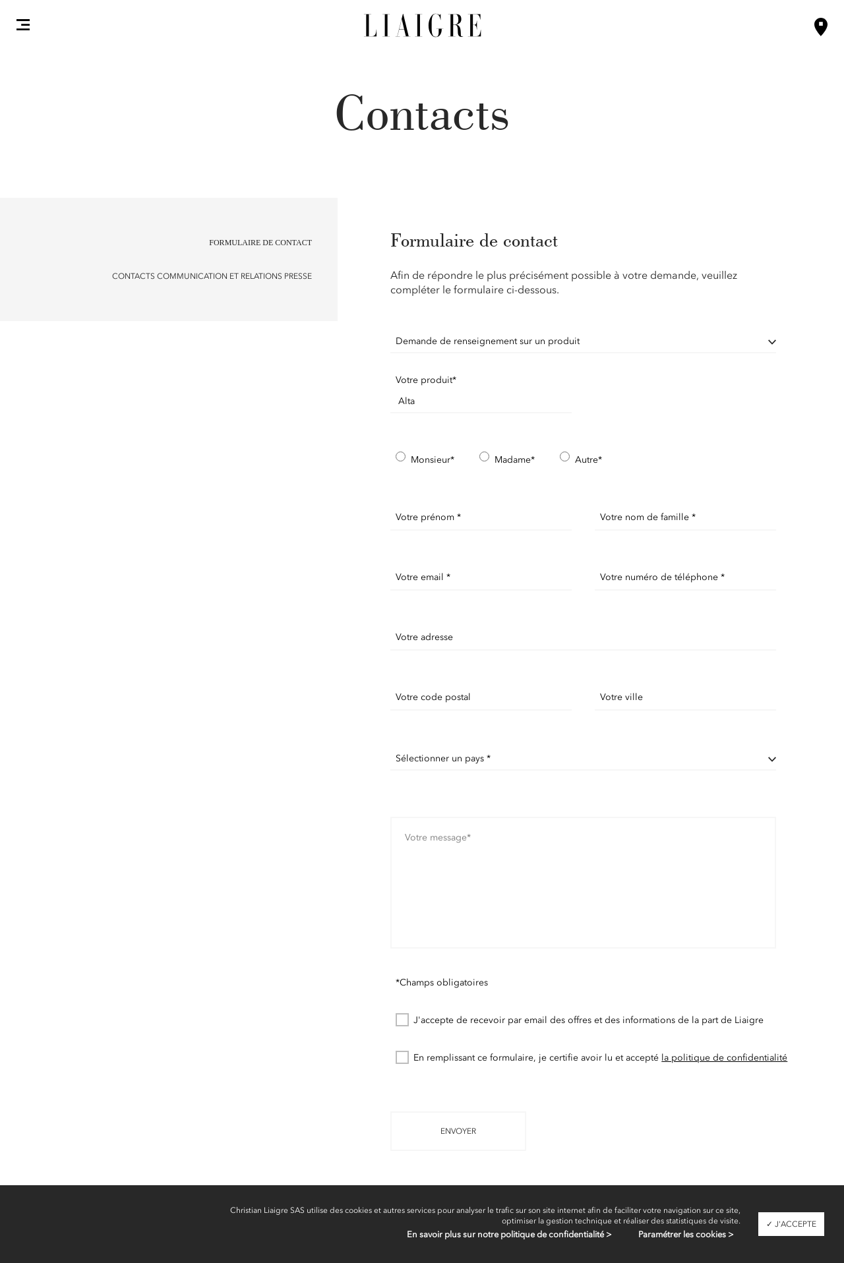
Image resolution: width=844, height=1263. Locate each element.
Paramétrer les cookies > (686, 1234)
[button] (23, 24)
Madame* (507, 459)
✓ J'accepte (791, 1224)
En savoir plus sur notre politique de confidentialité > (509, 1234)
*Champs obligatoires (442, 982)
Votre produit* (426, 380)
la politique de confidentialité (724, 1057)
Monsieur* (425, 459)
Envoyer (458, 1131)
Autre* (581, 459)
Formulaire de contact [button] (260, 242)
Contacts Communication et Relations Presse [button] (212, 276)
